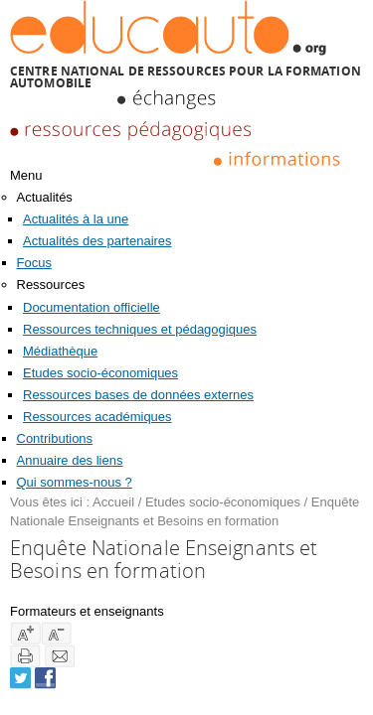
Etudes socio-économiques (100, 372)
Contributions (55, 438)
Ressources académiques (97, 416)
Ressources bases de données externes (138, 394)
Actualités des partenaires (97, 240)
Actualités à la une (75, 219)
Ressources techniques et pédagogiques (140, 329)
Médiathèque (60, 351)
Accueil (113, 502)
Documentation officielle (91, 307)
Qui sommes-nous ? (74, 482)
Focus (34, 262)
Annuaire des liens (70, 460)
